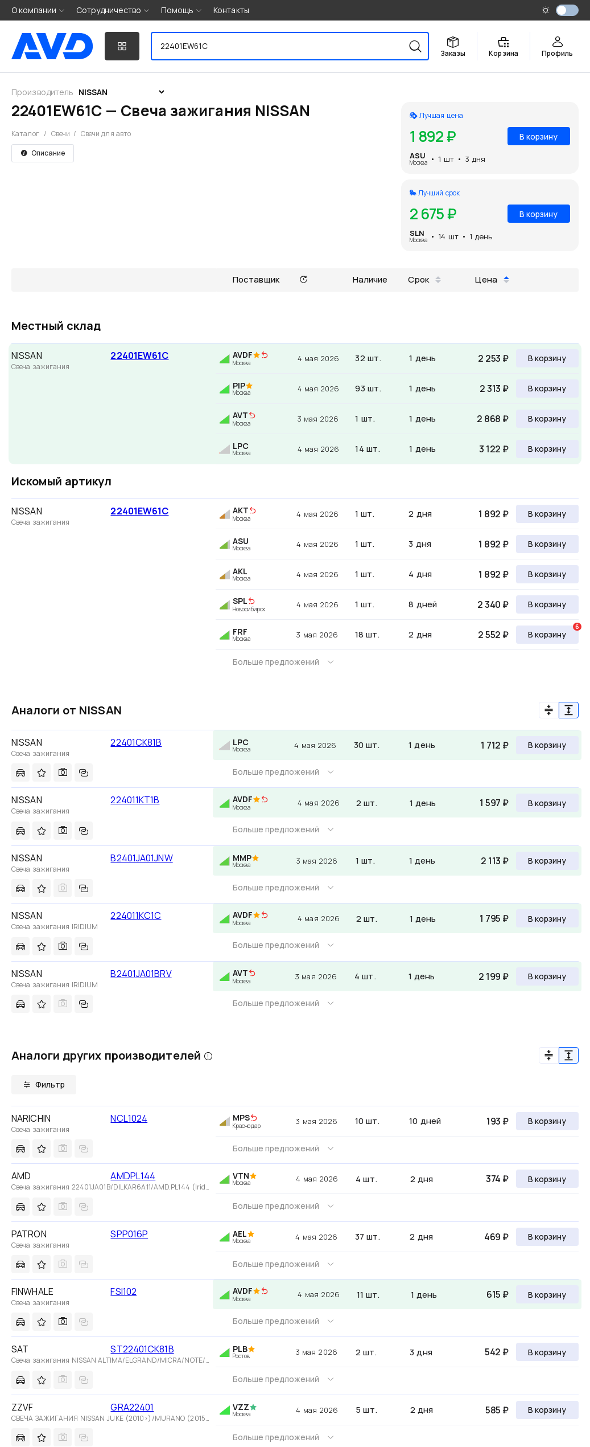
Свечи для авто (106, 133)
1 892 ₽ (493, 514)
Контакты (231, 10)
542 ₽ (497, 1352)
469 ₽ (496, 1237)
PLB (240, 1348)
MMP (242, 857)
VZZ (241, 1406)
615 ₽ (497, 1294)
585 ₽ (497, 1410)
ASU (418, 155)
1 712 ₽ (495, 745)
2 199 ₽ (493, 976)
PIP (239, 385)
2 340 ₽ (493, 604)
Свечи (61, 133)
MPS (241, 1117)
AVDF (243, 354)
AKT (241, 510)
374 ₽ (497, 1178)
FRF (240, 631)
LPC (241, 445)
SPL (240, 600)
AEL (240, 1233)
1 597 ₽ (494, 802)
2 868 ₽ (493, 418)
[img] (264, 355)
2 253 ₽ (493, 358)
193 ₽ (497, 1121)
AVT (240, 415)
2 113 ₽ (495, 861)
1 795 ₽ (494, 918)
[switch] (567, 10)
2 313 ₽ (494, 388)
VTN (241, 1175)
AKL (240, 571)
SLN (417, 233)
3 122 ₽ (494, 449)
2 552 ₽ (493, 634)
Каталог (25, 133)
